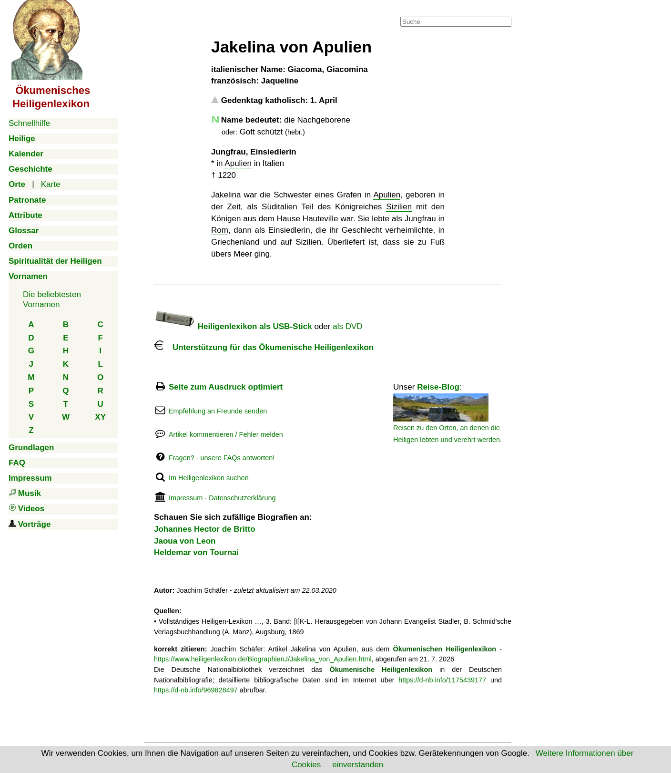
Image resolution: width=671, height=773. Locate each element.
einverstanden (357, 764)
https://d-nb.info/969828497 (196, 690)
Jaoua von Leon (184, 541)
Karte (51, 184)
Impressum (186, 498)
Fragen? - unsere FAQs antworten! (221, 458)
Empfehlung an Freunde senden (218, 411)
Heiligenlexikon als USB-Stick (233, 326)
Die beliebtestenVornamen (52, 299)
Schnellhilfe (29, 123)
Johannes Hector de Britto (204, 529)
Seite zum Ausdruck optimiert (226, 387)
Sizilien (399, 206)
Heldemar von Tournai (196, 552)
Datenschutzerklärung (242, 498)
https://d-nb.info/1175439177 (442, 680)
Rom (219, 230)
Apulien (238, 163)
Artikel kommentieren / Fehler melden (226, 434)
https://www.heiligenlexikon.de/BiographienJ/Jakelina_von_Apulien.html (263, 659)
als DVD (347, 326)
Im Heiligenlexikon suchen (209, 478)
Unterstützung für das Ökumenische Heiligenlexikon (264, 347)
